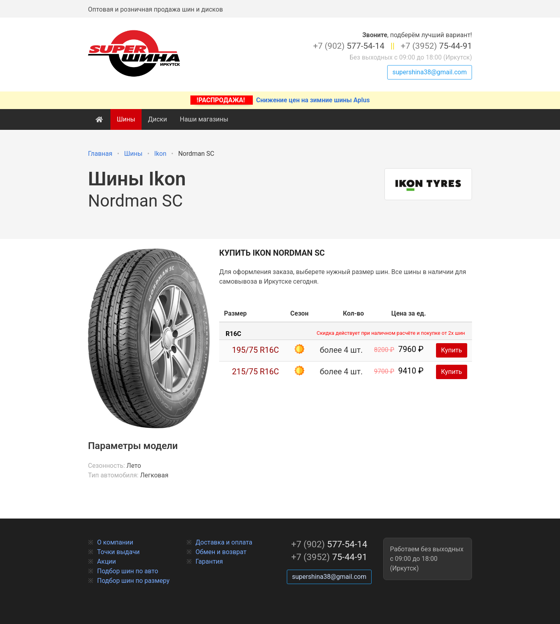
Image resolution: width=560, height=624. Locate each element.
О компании (115, 542)
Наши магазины (204, 119)
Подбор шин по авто (127, 571)
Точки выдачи (118, 552)
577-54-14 (348, 46)
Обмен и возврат (221, 552)
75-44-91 (436, 46)
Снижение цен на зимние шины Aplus (280, 100)
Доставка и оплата (224, 542)
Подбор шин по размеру (133, 580)
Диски (157, 119)
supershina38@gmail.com (429, 72)
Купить (451, 350)
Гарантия (209, 561)
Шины (126, 119)
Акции (106, 561)
